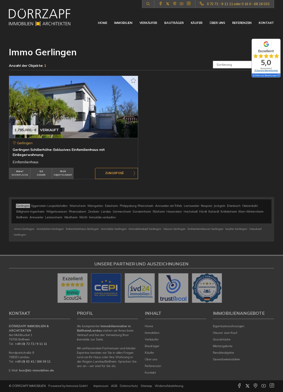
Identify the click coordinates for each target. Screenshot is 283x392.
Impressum (101, 386)
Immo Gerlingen (24, 229)
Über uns (217, 23)
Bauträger (174, 23)
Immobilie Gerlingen (113, 229)
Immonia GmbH (77, 386)
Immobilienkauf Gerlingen (145, 229)
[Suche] (148, 4)
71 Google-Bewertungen (266, 70)
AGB (114, 386)
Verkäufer (148, 23)
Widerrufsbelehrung (169, 386)
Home (102, 23)
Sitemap (146, 386)
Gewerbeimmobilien (226, 359)
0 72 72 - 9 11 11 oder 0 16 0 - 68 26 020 (238, 4)
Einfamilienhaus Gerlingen (82, 229)
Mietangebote (223, 346)
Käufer (197, 23)
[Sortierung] (243, 64)
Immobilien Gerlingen (50, 229)
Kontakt (266, 23)
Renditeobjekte (223, 353)
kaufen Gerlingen (236, 229)
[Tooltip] (278, 75)
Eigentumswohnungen (229, 326)
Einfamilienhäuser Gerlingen (205, 229)
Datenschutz (129, 386)
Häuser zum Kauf (225, 333)
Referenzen (242, 23)
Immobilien (123, 23)
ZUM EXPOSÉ (114, 173)
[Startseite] (39, 17)
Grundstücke (222, 339)
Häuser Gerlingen (174, 229)
